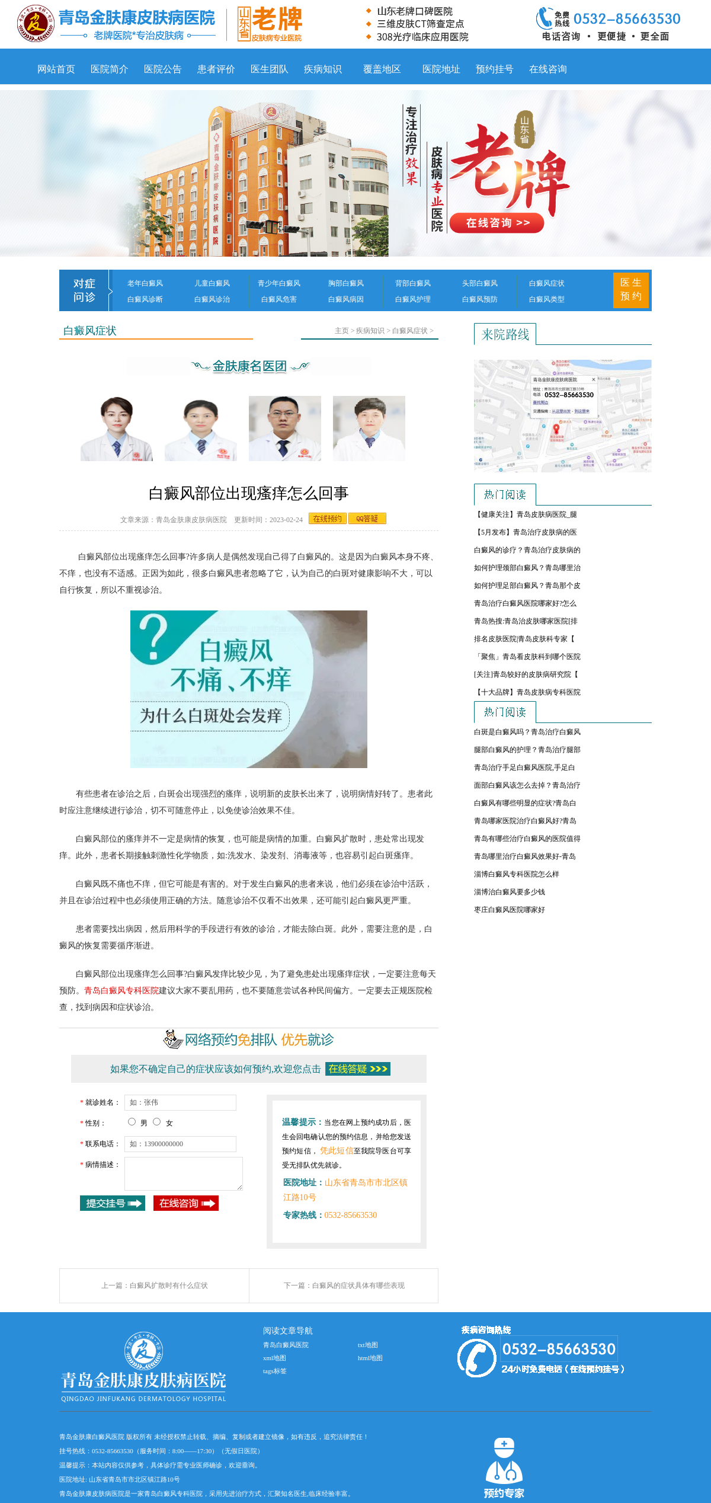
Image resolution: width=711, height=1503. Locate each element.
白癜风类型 (547, 299)
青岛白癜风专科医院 (121, 990)
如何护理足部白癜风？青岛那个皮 (527, 585)
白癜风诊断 (145, 299)
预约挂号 (495, 69)
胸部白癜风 (346, 283)
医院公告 (163, 69)
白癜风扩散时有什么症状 (169, 1285)
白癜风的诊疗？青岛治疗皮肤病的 (527, 550)
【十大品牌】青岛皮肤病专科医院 (527, 692)
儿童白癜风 (212, 283)
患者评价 (216, 69)
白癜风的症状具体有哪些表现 (358, 1285)
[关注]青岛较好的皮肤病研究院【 (526, 674)
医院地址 (441, 69)
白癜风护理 (413, 299)
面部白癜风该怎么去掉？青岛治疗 (527, 785)
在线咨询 (548, 69)
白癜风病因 (346, 299)
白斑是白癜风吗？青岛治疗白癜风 (527, 732)
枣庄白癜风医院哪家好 (509, 910)
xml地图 (274, 1357)
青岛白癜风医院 (286, 1344)
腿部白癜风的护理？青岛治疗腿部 (527, 750)
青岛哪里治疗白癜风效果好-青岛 (525, 856)
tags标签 (275, 1370)
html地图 (370, 1357)
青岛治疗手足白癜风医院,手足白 (524, 767)
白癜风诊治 (212, 299)
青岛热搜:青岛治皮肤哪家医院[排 (526, 621)
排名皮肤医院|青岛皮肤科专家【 (524, 639)
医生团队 (270, 69)
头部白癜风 (480, 283)
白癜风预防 (480, 299)
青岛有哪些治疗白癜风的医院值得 (527, 838)
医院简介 (110, 69)
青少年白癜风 (279, 283)
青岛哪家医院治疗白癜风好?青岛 (525, 821)
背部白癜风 (413, 283)
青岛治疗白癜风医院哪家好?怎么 (525, 603)
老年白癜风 (145, 283)
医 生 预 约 (631, 289)
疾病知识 (323, 69)
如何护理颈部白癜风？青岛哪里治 (527, 568)
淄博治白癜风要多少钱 (509, 892)
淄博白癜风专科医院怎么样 (516, 874)
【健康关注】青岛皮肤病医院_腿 (525, 514)
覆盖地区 (382, 69)
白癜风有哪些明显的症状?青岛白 (525, 803)
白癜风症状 (547, 283)
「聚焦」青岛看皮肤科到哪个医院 (527, 657)
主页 (342, 331)
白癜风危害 (279, 299)
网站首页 (56, 69)
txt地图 (368, 1344)
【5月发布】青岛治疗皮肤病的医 (525, 532)
